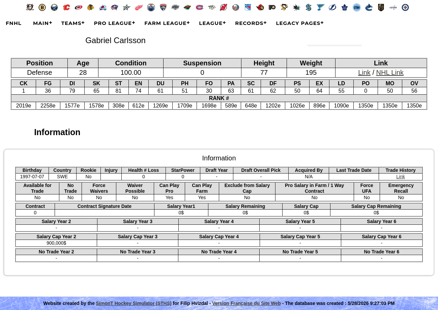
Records (249, 23)
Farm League (165, 23)
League (211, 23)
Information (57, 132)
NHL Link (390, 72)
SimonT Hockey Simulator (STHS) (134, 303)
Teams (71, 23)
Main (41, 23)
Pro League (113, 23)
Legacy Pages (298, 23)
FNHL (14, 23)
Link (364, 72)
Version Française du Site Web (246, 303)
